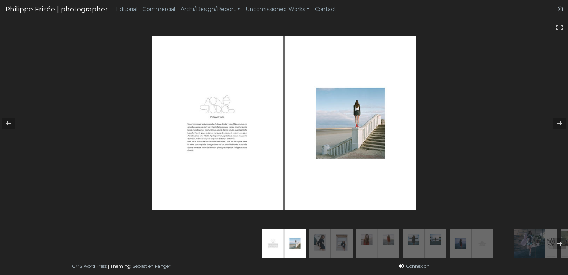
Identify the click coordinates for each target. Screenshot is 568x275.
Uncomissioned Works (275, 9)
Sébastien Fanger (152, 266)
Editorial (126, 9)
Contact (325, 9)
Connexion (417, 266)
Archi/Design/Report (208, 9)
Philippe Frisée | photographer (56, 9)
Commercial (159, 9)
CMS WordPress (89, 266)
